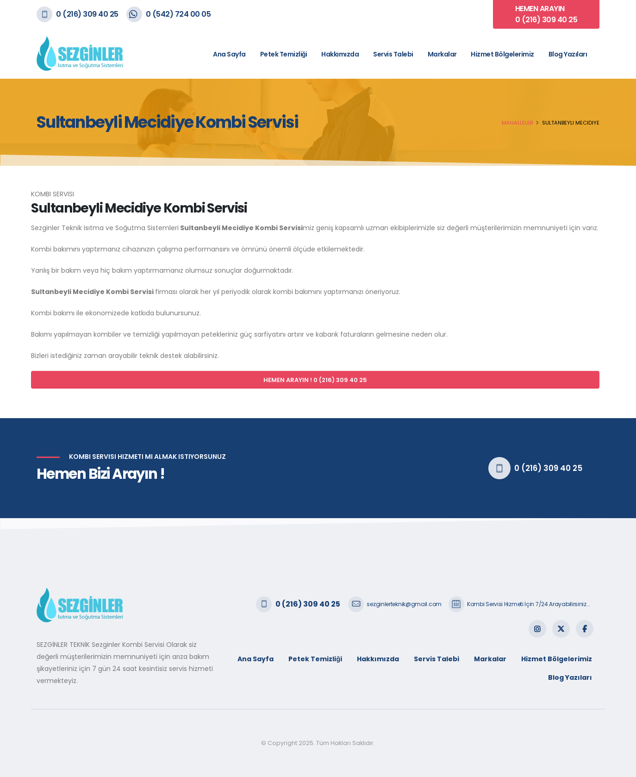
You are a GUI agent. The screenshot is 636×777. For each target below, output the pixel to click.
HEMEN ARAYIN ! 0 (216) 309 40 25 (315, 380)
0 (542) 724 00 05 (178, 14)
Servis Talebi (393, 54)
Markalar (442, 54)
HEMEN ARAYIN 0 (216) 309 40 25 (546, 14)
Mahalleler (517, 122)
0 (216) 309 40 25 (87, 14)
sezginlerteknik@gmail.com (404, 604)
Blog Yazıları (568, 54)
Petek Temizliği (283, 54)
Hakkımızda (340, 54)
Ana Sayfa (229, 54)
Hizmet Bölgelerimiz (502, 54)
